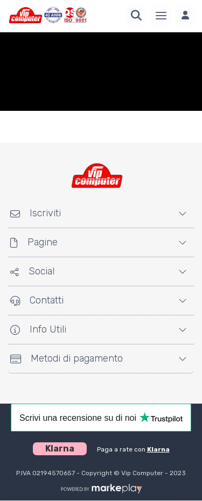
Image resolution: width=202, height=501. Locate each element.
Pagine (34, 242)
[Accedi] (185, 16)
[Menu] (161, 16)
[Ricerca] (136, 16)
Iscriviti (35, 213)
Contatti (37, 300)
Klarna (158, 449)
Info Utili (38, 329)
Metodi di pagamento (66, 358)
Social (32, 271)
